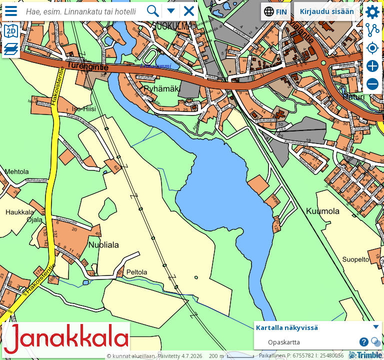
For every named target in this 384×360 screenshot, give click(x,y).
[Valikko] (11, 11)
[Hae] (153, 11)
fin (281, 11)
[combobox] (86, 12)
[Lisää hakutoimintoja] (171, 11)
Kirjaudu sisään (327, 11)
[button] (318, 328)
